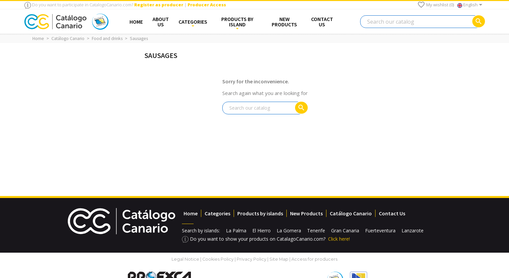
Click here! (339, 239)
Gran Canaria (345, 230)
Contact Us (392, 213)
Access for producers (314, 259)
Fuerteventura (380, 230)
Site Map (278, 259)
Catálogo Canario (351, 213)
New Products (306, 213)
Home (191, 213)
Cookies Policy (218, 259)
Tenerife (316, 230)
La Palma (236, 230)
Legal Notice (185, 259)
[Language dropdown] (471, 5)
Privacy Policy (251, 259)
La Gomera (289, 230)
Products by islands (260, 213)
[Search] (422, 21)
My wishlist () (435, 5)
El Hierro (261, 230)
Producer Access (207, 5)
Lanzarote (413, 230)
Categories (217, 213)
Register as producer (158, 5)
